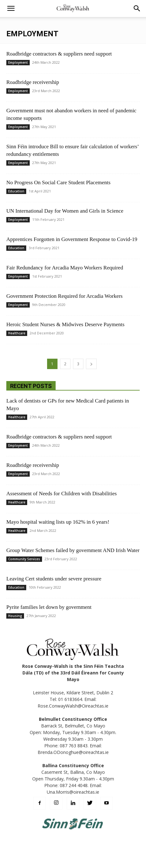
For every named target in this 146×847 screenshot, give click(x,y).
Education (16, 191)
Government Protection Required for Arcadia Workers (64, 296)
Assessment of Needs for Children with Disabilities (61, 494)
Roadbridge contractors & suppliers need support (59, 54)
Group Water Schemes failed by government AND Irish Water (73, 550)
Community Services (24, 559)
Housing (15, 616)
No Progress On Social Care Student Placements (58, 182)
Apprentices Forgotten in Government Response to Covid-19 (71, 239)
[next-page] (91, 364)
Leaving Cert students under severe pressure (53, 579)
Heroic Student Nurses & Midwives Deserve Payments (65, 324)
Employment (18, 62)
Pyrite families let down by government (49, 607)
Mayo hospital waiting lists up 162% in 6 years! (57, 522)
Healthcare (16, 333)
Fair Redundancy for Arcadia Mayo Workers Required (64, 268)
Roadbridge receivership (32, 82)
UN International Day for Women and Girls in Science (64, 211)
